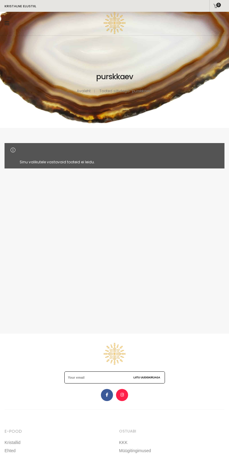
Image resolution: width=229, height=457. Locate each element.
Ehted (10, 450)
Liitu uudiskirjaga (147, 377)
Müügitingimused (135, 450)
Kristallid (13, 442)
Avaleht (84, 90)
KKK (123, 442)
